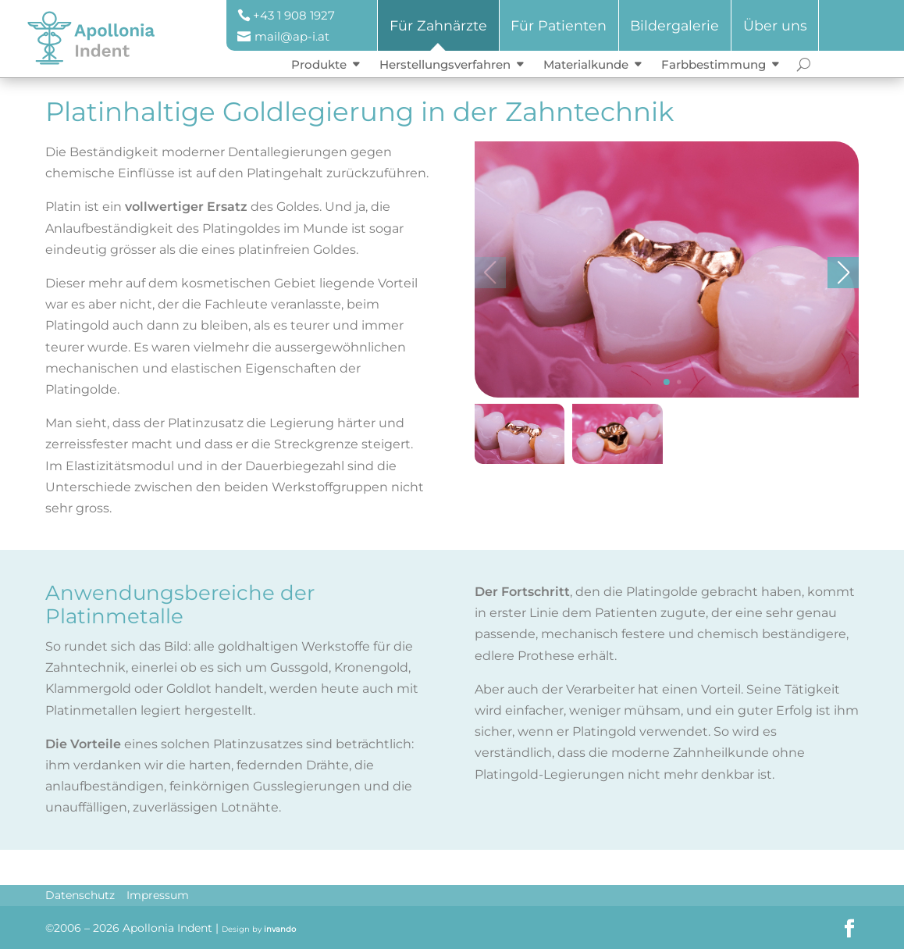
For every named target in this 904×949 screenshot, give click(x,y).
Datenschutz (80, 895)
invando (280, 929)
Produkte (319, 64)
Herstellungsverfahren (445, 64)
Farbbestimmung (713, 64)
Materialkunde (585, 64)
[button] (667, 396)
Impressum (157, 895)
